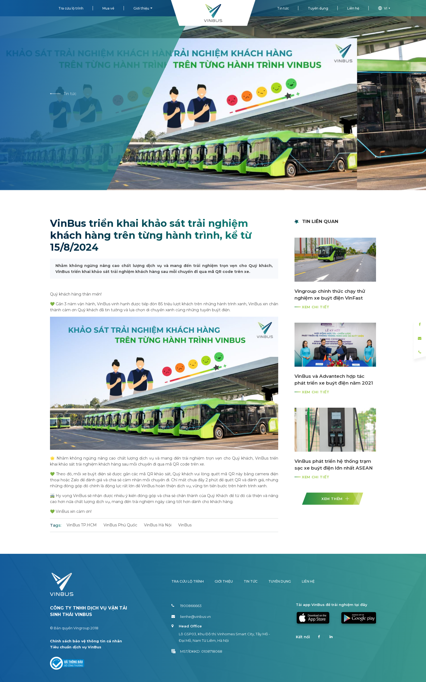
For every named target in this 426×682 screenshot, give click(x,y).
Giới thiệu (141, 8)
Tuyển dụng (318, 8)
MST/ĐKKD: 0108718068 (196, 651)
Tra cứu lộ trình (70, 8)
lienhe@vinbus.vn (191, 616)
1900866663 (186, 606)
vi (384, 8)
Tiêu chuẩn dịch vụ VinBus (75, 647)
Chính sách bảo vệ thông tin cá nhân (86, 641)
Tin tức (283, 8)
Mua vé (108, 8)
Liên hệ (353, 8)
